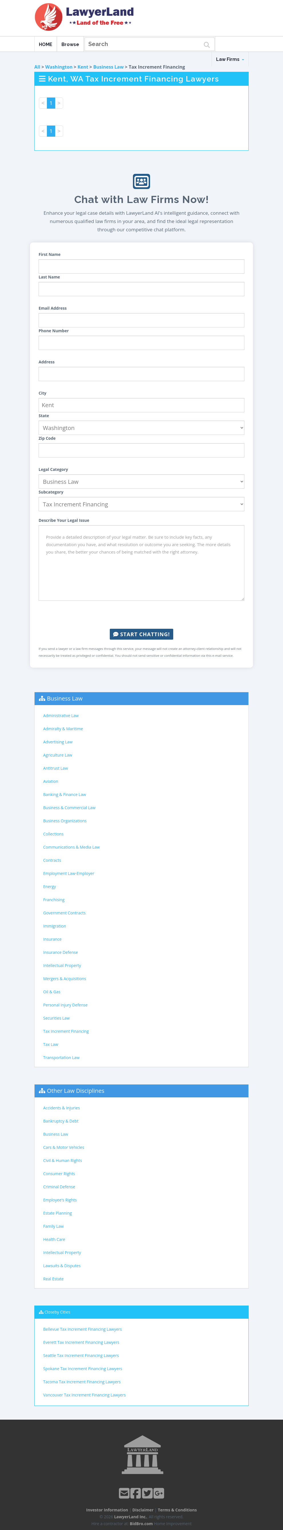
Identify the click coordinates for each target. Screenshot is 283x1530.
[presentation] (141, 615)
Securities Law (56, 1018)
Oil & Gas (51, 991)
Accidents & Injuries (61, 1108)
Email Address (53, 308)
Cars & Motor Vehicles (63, 1147)
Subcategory (51, 492)
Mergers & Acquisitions (64, 978)
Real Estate (53, 1279)
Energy (49, 886)
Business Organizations (65, 820)
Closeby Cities (57, 1312)
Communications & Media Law (71, 847)
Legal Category (53, 469)
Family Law (53, 1226)
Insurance (52, 939)
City (42, 393)
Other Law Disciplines (75, 1091)
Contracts (52, 860)
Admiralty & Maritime (63, 728)
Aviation (50, 781)
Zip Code (47, 438)
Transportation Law (61, 1057)
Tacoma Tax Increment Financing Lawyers (82, 1381)
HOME (45, 44)
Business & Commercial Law (69, 807)
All (37, 67)
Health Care (54, 1239)
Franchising (54, 899)
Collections (53, 834)
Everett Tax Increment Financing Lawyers (81, 1342)
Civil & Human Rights (62, 1160)
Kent (82, 67)
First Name (50, 254)
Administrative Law (61, 715)
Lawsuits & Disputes (62, 1265)
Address (47, 362)
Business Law (108, 67)
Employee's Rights (60, 1200)
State (44, 415)
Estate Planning (57, 1213)
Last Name (49, 277)
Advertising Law (57, 742)
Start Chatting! (141, 634)
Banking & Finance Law (64, 794)
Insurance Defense (60, 952)
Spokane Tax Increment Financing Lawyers (82, 1368)
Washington (58, 67)
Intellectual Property (62, 965)
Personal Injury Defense (65, 1005)
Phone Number (54, 330)
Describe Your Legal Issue (64, 520)
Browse (70, 44)
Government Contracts (64, 913)
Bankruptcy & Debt (60, 1121)
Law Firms (230, 59)
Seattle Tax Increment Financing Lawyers (81, 1355)
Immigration (54, 926)
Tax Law (50, 1044)
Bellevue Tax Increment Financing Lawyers (82, 1329)
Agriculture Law (57, 755)
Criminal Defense (59, 1186)
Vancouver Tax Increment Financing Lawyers (84, 1395)
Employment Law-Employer (68, 873)
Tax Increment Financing (66, 1031)
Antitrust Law (55, 768)
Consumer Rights (59, 1173)
